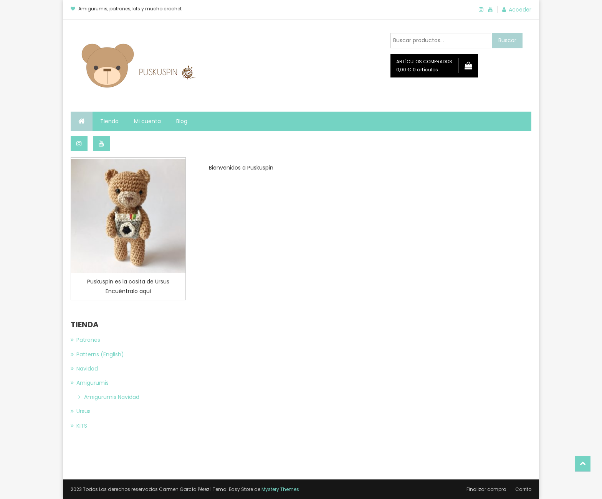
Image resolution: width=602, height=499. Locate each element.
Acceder (520, 9)
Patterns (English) (100, 354)
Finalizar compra (486, 489)
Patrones (88, 340)
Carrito (523, 489)
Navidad (87, 368)
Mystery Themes (280, 489)
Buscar (507, 40)
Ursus (83, 411)
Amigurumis (92, 383)
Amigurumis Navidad (111, 397)
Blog (181, 121)
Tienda (109, 121)
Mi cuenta (147, 121)
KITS (81, 426)
